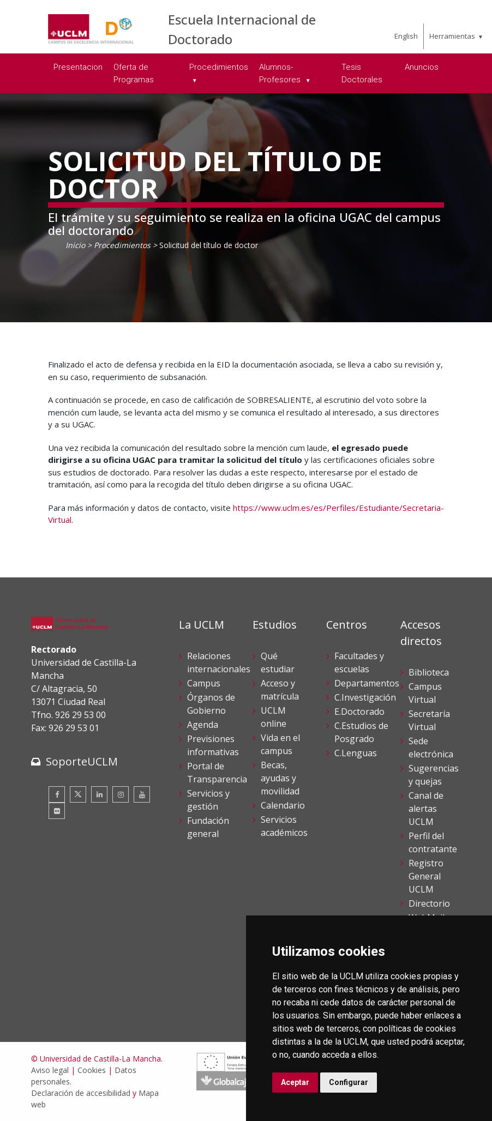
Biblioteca (429, 672)
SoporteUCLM (82, 761)
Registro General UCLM (426, 876)
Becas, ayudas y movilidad (280, 778)
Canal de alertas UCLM (426, 808)
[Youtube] (142, 794)
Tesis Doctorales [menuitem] (361, 73)
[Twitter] (78, 794)
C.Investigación (365, 697)
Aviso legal (50, 1070)
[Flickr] (57, 811)
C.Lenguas (355, 753)
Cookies (91, 1070)
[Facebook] (57, 794)
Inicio (75, 245)
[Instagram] (120, 794)
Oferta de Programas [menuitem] (133, 73)
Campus (203, 683)
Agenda (202, 725)
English (406, 36)
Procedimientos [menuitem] (218, 67)
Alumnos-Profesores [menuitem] (281, 73)
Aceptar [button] (295, 1082)
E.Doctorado (359, 712)
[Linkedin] (99, 794)
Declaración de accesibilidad (80, 1093)
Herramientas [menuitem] (452, 36)
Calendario (283, 805)
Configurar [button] (348, 1082)
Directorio (429, 903)
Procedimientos (122, 245)
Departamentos (366, 683)
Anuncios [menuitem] (422, 67)
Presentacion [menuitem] (78, 67)
